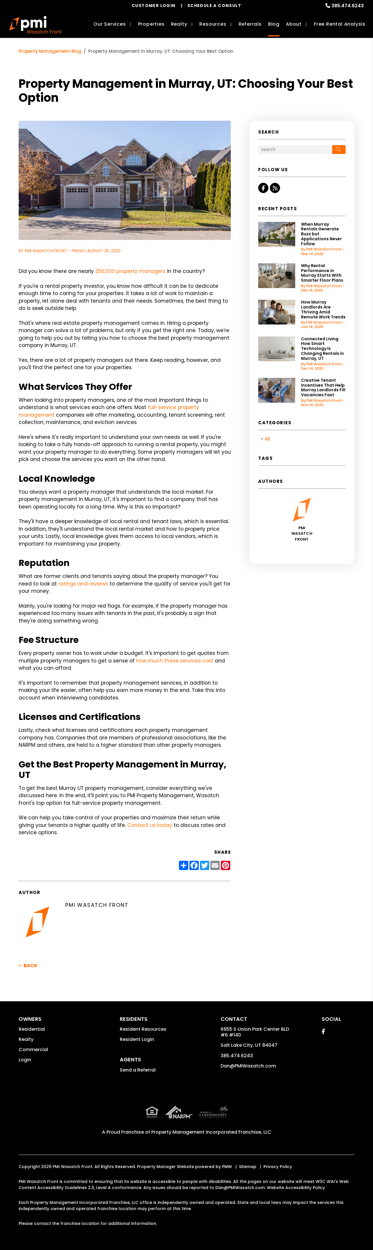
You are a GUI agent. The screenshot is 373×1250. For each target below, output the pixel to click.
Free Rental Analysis (339, 24)
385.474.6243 (347, 5)
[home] (35, 25)
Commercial (33, 1049)
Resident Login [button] (137, 1039)
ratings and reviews (83, 583)
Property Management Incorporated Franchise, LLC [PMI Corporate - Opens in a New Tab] (211, 1132)
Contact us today (149, 825)
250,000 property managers (130, 271)
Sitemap (247, 1167)
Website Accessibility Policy (296, 1188)
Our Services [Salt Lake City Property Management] (110, 24)
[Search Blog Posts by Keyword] (295, 149)
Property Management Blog (50, 51)
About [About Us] (294, 24)
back (28, 965)
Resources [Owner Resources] (212, 24)
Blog (273, 24)
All (267, 439)
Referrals (250, 24)
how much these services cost (174, 660)
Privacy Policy (277, 1167)
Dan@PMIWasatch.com (248, 1066)
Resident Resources (143, 1029)
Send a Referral (138, 1070)
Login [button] (25, 1059)
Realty (26, 1039)
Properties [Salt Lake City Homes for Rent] (151, 24)
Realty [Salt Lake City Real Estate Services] (179, 24)
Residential (32, 1029)
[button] (263, 188)
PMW (227, 1167)
